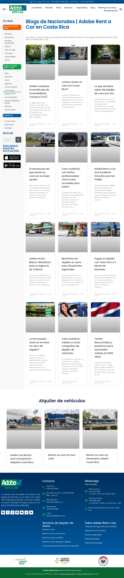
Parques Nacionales (9, 41)
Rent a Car (43, 39)
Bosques (8, 34)
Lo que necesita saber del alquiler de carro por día (104, 90)
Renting (8, 128)
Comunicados (11, 97)
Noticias (8, 106)
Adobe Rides (10, 56)
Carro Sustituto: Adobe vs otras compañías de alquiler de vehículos (71, 346)
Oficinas (49, 7)
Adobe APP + (10, 94)
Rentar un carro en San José (53, 533)
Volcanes (9, 53)
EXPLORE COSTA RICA (11, 27)
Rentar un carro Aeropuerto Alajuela (56, 542)
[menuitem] (5, 9)
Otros (7, 60)
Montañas (9, 37)
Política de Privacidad (93, 543)
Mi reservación (111, 10)
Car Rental (37, 7)
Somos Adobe (11, 87)
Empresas (9, 124)
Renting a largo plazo (93, 535)
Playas (7, 46)
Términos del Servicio (84, 574)
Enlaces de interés (92, 539)
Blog (93, 7)
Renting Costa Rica (107, 7)
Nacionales (9, 90)
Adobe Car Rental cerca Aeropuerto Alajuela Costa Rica (21, 458)
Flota (58, 7)
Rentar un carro (48, 529)
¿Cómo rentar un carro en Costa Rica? (72, 85)
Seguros (8, 83)
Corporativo (81, 7)
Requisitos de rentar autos (95, 530)
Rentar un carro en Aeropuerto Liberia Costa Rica (97, 458)
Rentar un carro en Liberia (52, 538)
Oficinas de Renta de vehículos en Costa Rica (60, 546)
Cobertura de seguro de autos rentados (101, 526)
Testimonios (10, 109)
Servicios (68, 7)
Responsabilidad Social (12, 101)
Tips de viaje (10, 50)
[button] (121, 9)
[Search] (18, 140)
